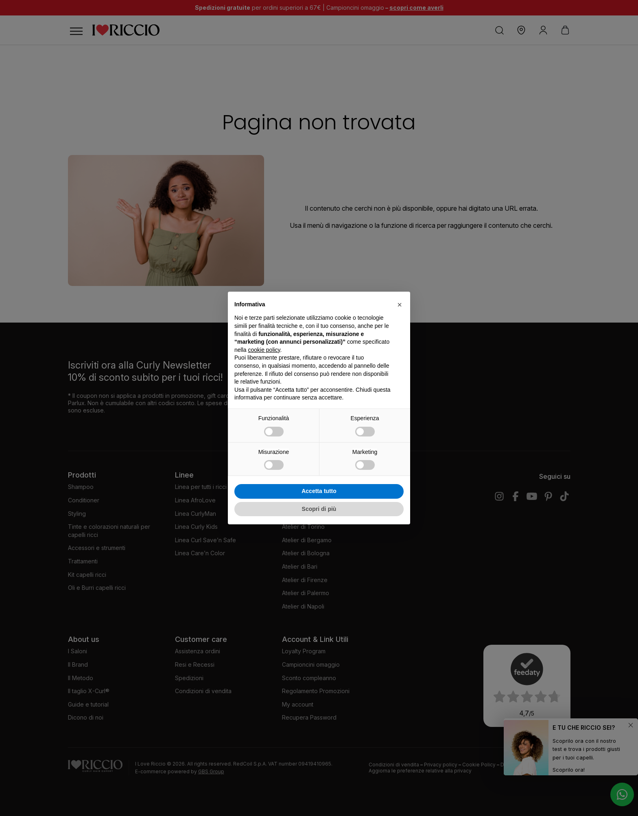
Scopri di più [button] (319, 509)
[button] (399, 304)
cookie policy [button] (264, 350)
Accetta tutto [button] (319, 491)
